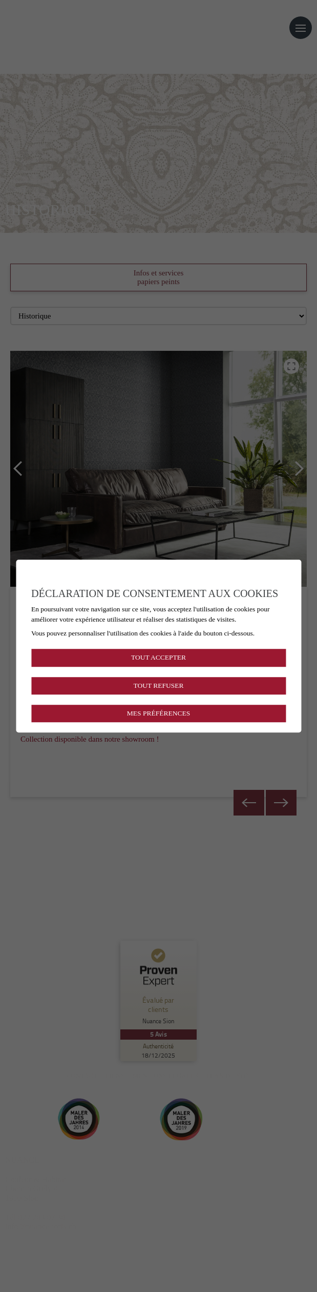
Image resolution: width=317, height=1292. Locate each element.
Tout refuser (158, 685)
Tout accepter (158, 658)
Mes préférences (158, 713)
